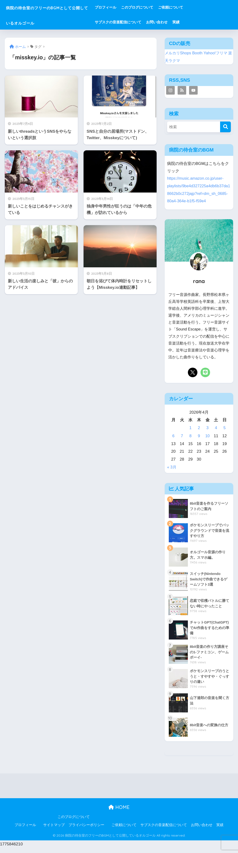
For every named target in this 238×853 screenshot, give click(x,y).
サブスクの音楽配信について (138, 22)
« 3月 (172, 472)
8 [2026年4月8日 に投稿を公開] (190, 441)
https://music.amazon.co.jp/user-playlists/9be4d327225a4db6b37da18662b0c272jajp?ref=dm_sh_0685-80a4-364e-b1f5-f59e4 (198, 192)
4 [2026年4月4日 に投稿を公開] (216, 433)
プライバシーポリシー (86, 830)
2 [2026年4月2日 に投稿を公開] (199, 433)
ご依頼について (190, 7)
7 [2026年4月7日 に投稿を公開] (182, 441)
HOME (119, 812)
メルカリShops (178, 53)
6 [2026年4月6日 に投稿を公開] (173, 441)
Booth (198, 53)
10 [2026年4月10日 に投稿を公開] (207, 441)
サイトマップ (54, 830)
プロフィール (126, 7)
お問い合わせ (177, 22)
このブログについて (157, 7)
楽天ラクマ (175, 60)
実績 (196, 22)
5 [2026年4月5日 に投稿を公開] (224, 433)
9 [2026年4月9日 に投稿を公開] (199, 441)
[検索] (225, 126)
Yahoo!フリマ (217, 53)
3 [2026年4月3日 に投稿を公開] (207, 433)
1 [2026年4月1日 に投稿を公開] (190, 433)
